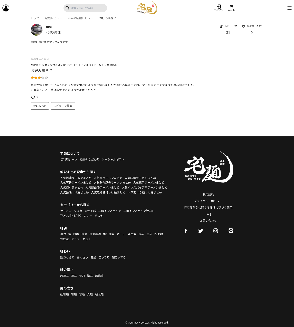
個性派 (64, 239)
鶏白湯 (132, 234)
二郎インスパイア (109, 211)
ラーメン (65, 211)
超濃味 (99, 276)
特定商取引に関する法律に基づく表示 (208, 207)
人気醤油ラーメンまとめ (75, 178)
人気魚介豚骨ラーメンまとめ (112, 182)
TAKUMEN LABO (70, 216)
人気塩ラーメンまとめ (108, 178)
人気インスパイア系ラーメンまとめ (144, 187)
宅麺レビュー (53, 18)
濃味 (90, 276)
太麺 (90, 294)
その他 (99, 216)
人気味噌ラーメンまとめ (140, 178)
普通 (93, 257)
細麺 (74, 294)
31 (228, 32)
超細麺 (64, 294)
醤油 (63, 234)
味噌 (76, 234)
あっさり (82, 257)
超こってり (119, 257)
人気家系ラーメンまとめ (148, 182)
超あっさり (67, 257)
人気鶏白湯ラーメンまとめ (102, 187)
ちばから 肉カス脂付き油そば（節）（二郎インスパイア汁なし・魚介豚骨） (75, 65)
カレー (88, 216)
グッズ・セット (81, 239)
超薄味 (64, 276)
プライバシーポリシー (208, 201)
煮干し (121, 234)
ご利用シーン (68, 159)
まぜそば (90, 211)
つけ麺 (78, 211)
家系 (141, 234)
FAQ (208, 214)
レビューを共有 (63, 106)
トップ (35, 18)
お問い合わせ (208, 220)
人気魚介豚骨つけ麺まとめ (108, 192)
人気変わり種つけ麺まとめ (145, 192)
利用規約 (208, 194)
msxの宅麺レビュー (81, 18)
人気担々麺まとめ (71, 187)
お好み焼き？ (42, 70)
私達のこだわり (89, 159)
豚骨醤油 (95, 234)
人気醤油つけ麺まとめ (74, 192)
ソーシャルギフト (113, 159)
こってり (103, 257)
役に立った (40, 106)
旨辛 (149, 234)
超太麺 (99, 294)
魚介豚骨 (109, 234)
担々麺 (158, 234)
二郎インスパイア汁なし (139, 211)
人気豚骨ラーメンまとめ (75, 182)
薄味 (74, 276)
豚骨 (84, 234)
